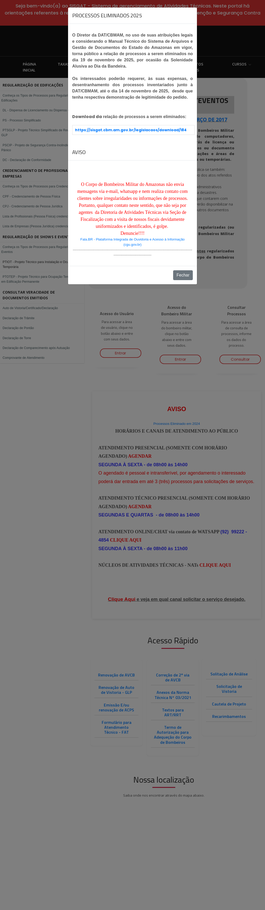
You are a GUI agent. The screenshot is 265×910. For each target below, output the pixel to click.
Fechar (182, 275)
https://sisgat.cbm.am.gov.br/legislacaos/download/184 (131, 130)
